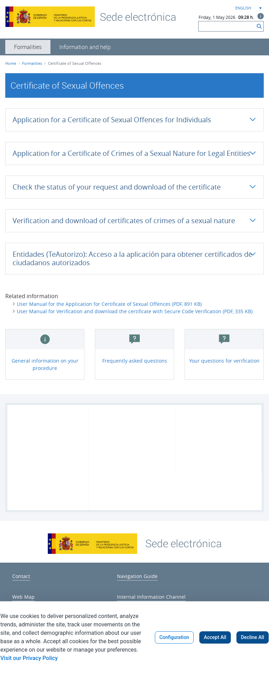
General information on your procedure (45, 364)
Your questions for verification (224, 360)
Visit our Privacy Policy (29, 658)
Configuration (174, 637)
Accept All (215, 637)
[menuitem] (27, 47)
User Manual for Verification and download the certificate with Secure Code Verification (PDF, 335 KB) (135, 311)
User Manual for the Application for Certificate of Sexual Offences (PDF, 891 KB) (109, 304)
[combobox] (248, 8)
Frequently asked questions (134, 360)
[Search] (227, 26)
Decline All (252, 637)
